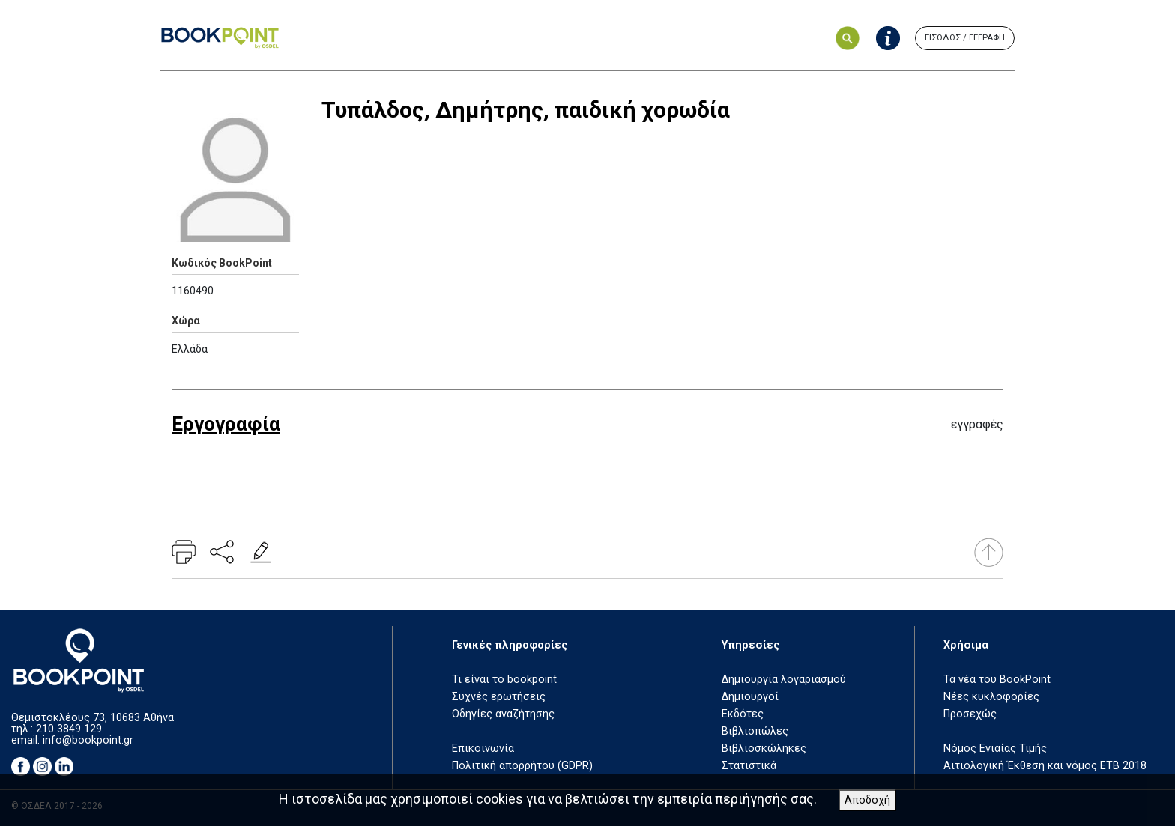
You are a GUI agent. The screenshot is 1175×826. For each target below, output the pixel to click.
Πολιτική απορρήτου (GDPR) (522, 765)
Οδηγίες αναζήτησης (503, 714)
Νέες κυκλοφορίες (991, 696)
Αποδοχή (867, 800)
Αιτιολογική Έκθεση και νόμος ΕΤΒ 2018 (1045, 765)
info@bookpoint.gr (88, 740)
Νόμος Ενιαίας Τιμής (995, 748)
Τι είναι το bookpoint (504, 679)
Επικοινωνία (483, 748)
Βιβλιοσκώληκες (764, 748)
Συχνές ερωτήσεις (499, 696)
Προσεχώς (970, 714)
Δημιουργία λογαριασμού (784, 679)
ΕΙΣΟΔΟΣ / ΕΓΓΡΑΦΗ (965, 38)
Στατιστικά (749, 765)
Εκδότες (743, 714)
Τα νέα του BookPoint (997, 679)
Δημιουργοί (750, 696)
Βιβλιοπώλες (755, 731)
